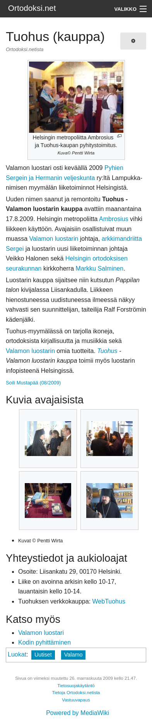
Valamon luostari (41, 632)
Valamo (73, 655)
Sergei (15, 248)
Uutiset (43, 655)
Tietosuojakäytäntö (76, 685)
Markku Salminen (100, 268)
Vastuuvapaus (76, 700)
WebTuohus (108, 601)
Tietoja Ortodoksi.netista (76, 692)
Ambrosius (113, 219)
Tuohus (107, 351)
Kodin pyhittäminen (44, 642)
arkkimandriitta (122, 238)
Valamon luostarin (53, 238)
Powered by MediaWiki (77, 713)
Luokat (17, 654)
